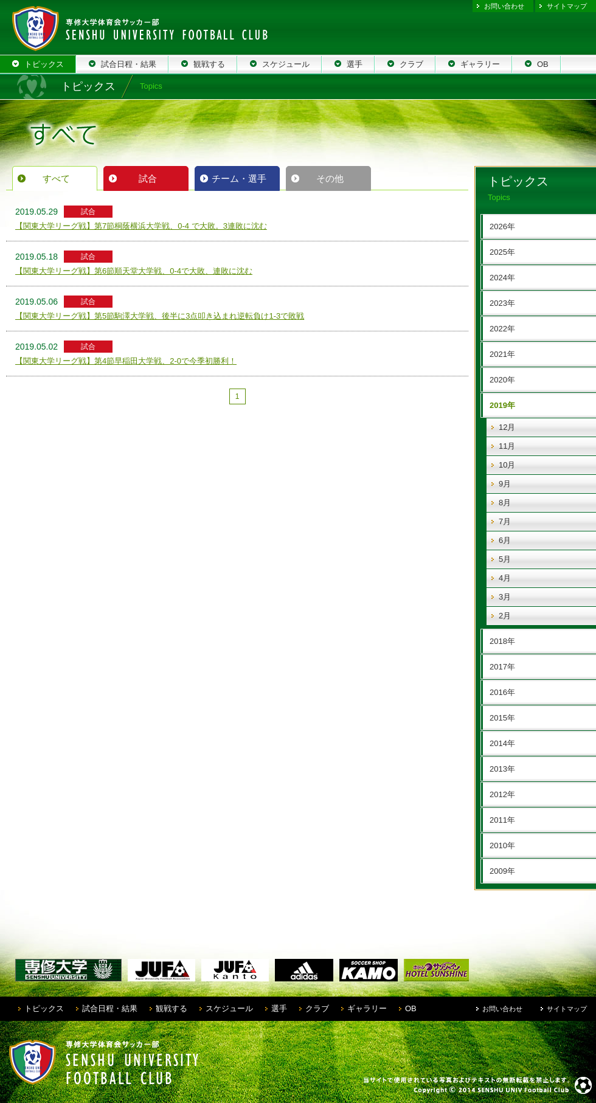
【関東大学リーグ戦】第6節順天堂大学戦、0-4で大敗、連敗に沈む (133, 270)
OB (411, 1008)
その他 (330, 178)
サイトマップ (567, 6)
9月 (505, 483)
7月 (505, 521)
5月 (505, 559)
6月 (505, 540)
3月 (505, 596)
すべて (56, 178)
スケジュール (229, 1008)
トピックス (44, 1008)
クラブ (317, 1008)
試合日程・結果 (109, 1008)
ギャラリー (367, 1008)
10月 (507, 464)
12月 (507, 427)
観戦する (171, 1008)
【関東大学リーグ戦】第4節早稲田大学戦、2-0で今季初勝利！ (126, 360)
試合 (148, 178)
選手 (279, 1008)
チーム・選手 (239, 178)
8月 (505, 502)
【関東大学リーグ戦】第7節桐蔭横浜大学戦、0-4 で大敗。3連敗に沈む (141, 225)
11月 (507, 446)
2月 (505, 615)
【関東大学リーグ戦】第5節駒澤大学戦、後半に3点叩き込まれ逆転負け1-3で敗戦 (159, 315)
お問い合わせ (504, 6)
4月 (505, 578)
